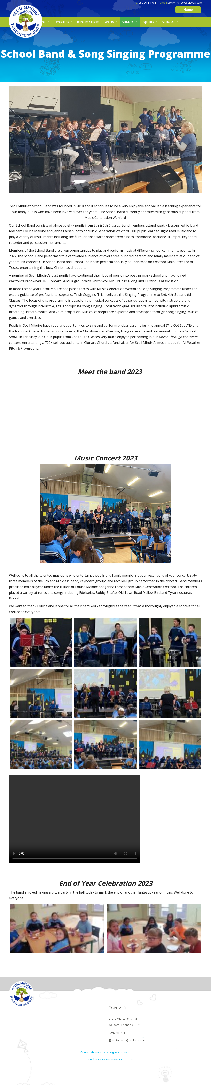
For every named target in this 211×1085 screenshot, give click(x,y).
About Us (170, 22)
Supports (150, 22)
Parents (110, 22)
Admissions (63, 22)
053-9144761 (118, 1032)
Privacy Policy (114, 1059)
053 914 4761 (147, 3)
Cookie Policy (96, 1059)
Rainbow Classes (88, 22)
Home (188, 9)
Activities (130, 22)
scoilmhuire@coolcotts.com (184, 3)
